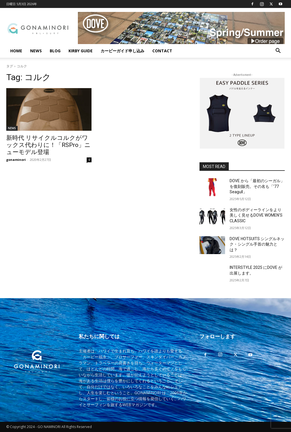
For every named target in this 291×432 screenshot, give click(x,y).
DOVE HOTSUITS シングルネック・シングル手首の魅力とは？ (257, 244)
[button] (278, 51)
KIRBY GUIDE (80, 50)
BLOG (55, 50)
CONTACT (162, 50)
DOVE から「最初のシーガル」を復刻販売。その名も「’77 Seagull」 (257, 186)
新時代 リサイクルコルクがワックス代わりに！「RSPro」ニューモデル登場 (48, 144)
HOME (16, 50)
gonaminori (16, 159)
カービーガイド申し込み (122, 50)
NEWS (36, 50)
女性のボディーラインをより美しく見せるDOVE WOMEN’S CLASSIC (256, 215)
